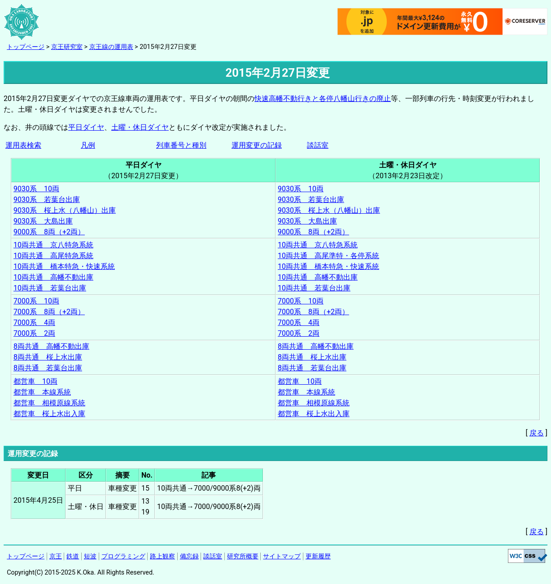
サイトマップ (282, 556)
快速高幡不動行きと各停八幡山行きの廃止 (322, 98)
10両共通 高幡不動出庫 (53, 277)
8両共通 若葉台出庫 (47, 368)
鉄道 (72, 556)
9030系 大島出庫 (43, 221)
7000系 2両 (34, 333)
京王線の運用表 (111, 47)
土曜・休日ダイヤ (140, 127)
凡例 (88, 145)
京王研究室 (67, 47)
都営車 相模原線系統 (49, 403)
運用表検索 (23, 145)
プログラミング (123, 556)
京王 (55, 556)
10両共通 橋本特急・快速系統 (64, 266)
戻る (536, 433)
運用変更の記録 (257, 145)
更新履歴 (318, 556)
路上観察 (162, 556)
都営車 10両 (35, 381)
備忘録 (189, 556)
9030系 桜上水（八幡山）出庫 (64, 210)
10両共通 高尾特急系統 (53, 255)
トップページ (25, 47)
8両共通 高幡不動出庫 (51, 346)
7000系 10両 (36, 301)
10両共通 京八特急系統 (53, 245)
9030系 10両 (36, 188)
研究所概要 (242, 556)
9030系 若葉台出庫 (46, 199)
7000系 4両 (34, 322)
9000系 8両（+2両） (49, 232)
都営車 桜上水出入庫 (49, 413)
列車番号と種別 (181, 145)
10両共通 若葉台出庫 (49, 288)
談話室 (317, 145)
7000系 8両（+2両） (49, 311)
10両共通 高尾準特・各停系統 (328, 255)
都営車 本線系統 (42, 392)
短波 (90, 556)
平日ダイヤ (86, 127)
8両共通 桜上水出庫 (47, 357)
